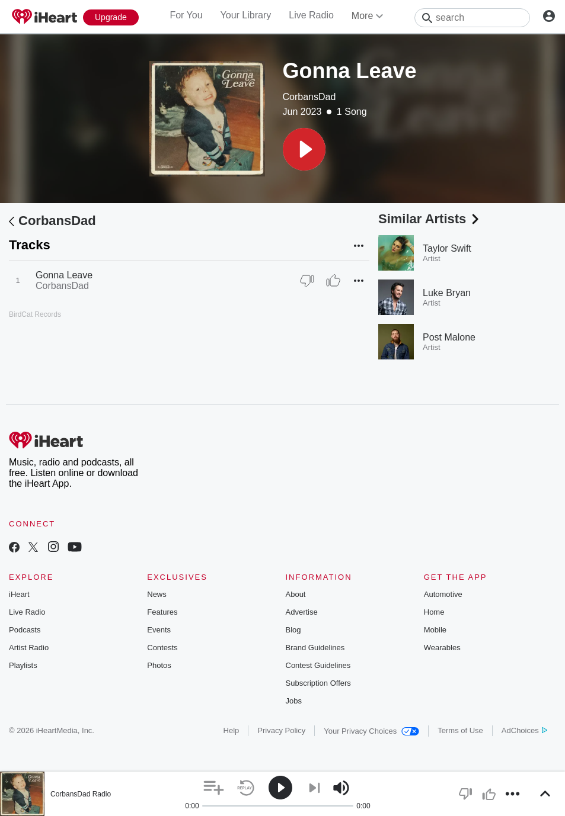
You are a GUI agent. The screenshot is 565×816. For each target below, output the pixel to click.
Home (434, 612)
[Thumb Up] (333, 280)
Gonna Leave (64, 275)
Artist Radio (29, 647)
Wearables (442, 647)
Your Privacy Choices (371, 731)
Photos (159, 665)
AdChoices (524, 730)
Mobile (435, 629)
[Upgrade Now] (111, 17)
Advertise (302, 612)
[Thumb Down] (307, 280)
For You (186, 15)
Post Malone (449, 337)
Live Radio (311, 15)
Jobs (294, 700)
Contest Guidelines (318, 665)
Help (232, 730)
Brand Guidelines (315, 647)
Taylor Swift (447, 248)
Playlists (23, 665)
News (157, 594)
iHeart (19, 594)
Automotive (443, 594)
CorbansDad (309, 97)
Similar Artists (429, 218)
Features (162, 612)
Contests (162, 647)
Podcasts (24, 629)
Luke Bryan (447, 293)
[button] (304, 149)
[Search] (472, 17)
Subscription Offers (318, 683)
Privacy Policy (281, 730)
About (296, 594)
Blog (293, 629)
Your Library (246, 15)
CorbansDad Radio (80, 794)
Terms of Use (460, 730)
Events (159, 629)
